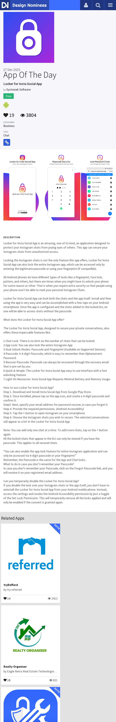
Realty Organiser (73, 582)
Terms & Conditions (79, 702)
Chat (6, 135)
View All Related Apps (58, 688)
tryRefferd (11, 582)
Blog (27, 702)
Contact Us (40, 702)
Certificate (56, 702)
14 (7, 595)
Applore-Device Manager (20, 660)
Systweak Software (18, 89)
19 (8, 113)
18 (65, 595)
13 (7, 673)
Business (9, 126)
